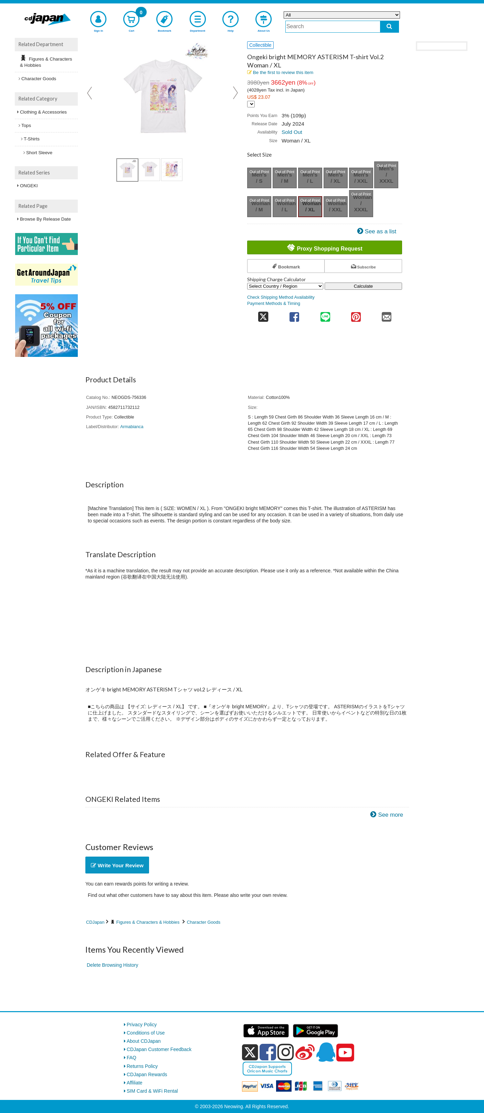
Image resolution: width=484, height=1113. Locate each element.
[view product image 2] (149, 169)
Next (235, 93)
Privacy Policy (142, 1024)
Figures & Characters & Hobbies (148, 922)
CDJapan (95, 922)
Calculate (363, 286)
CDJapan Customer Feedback (159, 1049)
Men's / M (284, 178)
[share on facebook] (294, 314)
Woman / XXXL (362, 203)
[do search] (389, 27)
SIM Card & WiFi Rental (152, 1091)
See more (390, 815)
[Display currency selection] (251, 104)
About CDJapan (144, 1041)
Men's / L (310, 178)
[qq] (325, 1052)
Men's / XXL (361, 178)
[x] (250, 1052)
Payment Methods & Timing (273, 303)
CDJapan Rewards (147, 1074)
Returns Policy (142, 1066)
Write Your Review (117, 865)
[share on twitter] (263, 314)
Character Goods (203, 922)
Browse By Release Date (45, 219)
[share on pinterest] (355, 314)
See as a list (380, 231)
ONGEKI (29, 185)
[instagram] (285, 1052)
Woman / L (286, 206)
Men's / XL (335, 178)
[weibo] (305, 1052)
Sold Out (292, 132)
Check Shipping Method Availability (281, 297)
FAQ (131, 1057)
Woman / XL (311, 206)
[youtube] (345, 1053)
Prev (90, 93)
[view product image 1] (127, 170)
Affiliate (135, 1082)
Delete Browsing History (112, 965)
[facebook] (268, 1052)
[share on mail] (386, 314)
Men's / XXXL (386, 175)
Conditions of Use (146, 1033)
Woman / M (260, 206)
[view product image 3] (171, 169)
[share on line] (325, 314)
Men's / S (259, 178)
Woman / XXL (337, 206)
